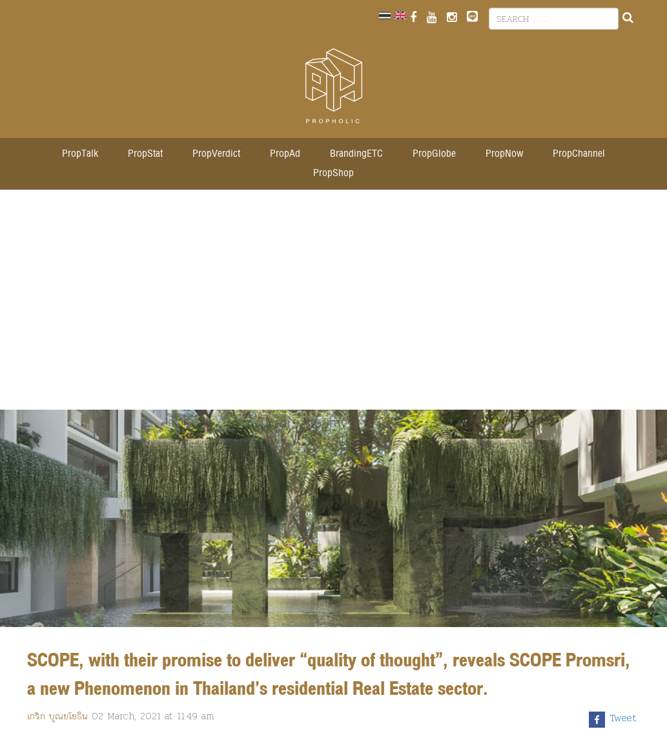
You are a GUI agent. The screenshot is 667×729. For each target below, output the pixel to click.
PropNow (504, 154)
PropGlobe (434, 154)
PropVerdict (216, 154)
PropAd (285, 154)
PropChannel (579, 154)
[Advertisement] (333, 306)
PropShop (333, 173)
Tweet (623, 718)
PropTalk (80, 154)
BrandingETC (356, 154)
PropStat (145, 154)
